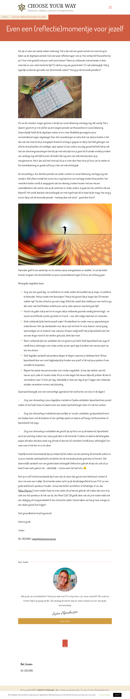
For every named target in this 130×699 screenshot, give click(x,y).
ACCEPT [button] (117, 695)
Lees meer (65, 621)
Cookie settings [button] (104, 695)
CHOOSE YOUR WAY (52, 6)
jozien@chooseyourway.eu (44, 538)
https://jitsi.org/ (26, 490)
